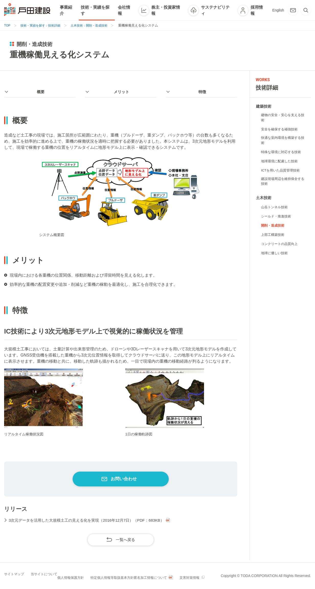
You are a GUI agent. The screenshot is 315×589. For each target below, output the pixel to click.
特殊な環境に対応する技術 (282, 153)
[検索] (306, 10)
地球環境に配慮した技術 (280, 162)
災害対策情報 (18, 580)
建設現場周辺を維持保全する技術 (282, 182)
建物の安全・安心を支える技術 (282, 117)
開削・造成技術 (273, 227)
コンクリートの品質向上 (280, 246)
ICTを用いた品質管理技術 (282, 171)
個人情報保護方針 (90, 572)
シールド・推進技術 (277, 218)
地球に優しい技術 (275, 255)
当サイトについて (52, 572)
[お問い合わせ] (293, 10)
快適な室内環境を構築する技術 (282, 141)
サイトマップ (18, 572)
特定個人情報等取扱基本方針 (137, 572)
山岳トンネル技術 (275, 209)
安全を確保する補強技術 (280, 130)
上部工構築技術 (273, 237)
